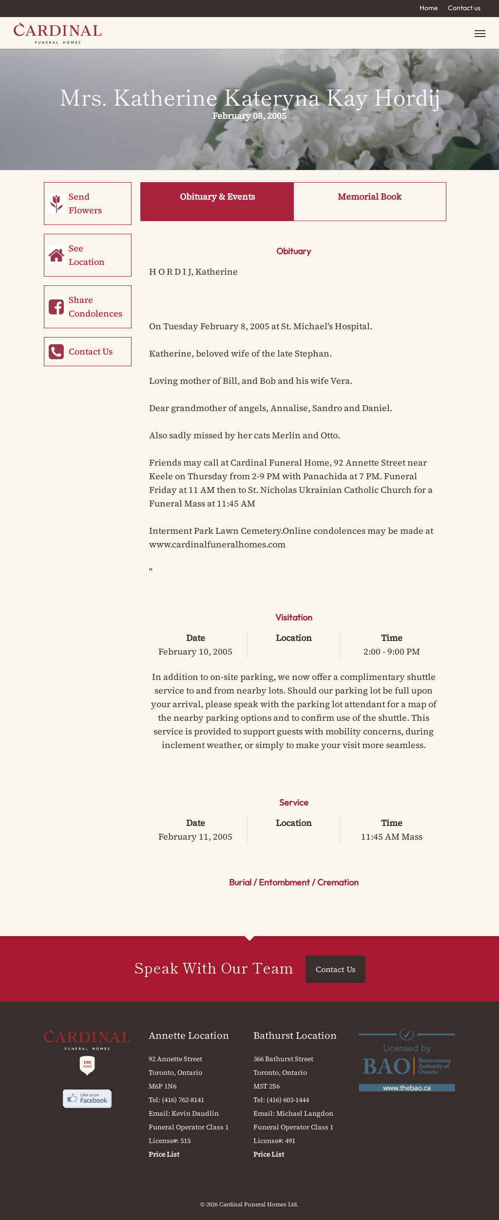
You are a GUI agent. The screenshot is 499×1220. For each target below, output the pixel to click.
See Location (87, 255)
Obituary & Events (217, 196)
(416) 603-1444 (288, 1100)
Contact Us (91, 351)
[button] (480, 33)
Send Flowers (85, 203)
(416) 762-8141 (183, 1100)
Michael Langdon (304, 1113)
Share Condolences (95, 306)
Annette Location (189, 1035)
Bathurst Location (295, 1035)
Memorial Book (370, 196)
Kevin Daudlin (195, 1113)
